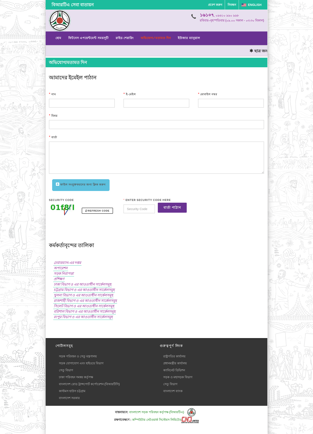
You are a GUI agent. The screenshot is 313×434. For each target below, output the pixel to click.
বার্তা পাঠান (172, 207)
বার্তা (54, 137)
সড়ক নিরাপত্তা (64, 273)
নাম (53, 94)
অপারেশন (61, 268)
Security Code (61, 200)
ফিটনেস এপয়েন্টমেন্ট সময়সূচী (88, 38)
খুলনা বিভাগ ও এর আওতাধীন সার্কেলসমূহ (83, 295)
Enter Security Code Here (147, 200)
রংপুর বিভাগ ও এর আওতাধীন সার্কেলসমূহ (83, 317)
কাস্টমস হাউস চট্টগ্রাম (72, 391)
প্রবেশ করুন (215, 5)
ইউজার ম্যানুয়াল (189, 38)
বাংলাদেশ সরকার (69, 398)
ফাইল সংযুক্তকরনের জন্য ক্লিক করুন (83, 184)
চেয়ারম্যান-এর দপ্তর (67, 262)
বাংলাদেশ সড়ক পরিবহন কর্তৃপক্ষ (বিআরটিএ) (162, 412)
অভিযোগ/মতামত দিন (156, 38)
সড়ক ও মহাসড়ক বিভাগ (177, 377)
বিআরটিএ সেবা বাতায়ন (73, 4)
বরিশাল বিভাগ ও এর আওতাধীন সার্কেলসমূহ (84, 311)
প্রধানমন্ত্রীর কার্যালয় (175, 363)
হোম (58, 38)
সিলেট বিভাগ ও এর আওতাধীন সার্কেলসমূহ (84, 306)
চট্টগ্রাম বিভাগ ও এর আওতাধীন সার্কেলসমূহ (84, 290)
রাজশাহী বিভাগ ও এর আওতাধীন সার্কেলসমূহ (85, 300)
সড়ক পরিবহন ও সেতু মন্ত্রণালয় (78, 356)
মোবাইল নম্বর (208, 94)
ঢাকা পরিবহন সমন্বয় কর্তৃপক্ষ (76, 377)
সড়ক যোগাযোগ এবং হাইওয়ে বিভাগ (81, 363)
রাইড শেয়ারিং (125, 38)
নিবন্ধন (232, 5)
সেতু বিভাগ (66, 370)
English (251, 5)
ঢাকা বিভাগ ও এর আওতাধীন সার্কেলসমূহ (82, 284)
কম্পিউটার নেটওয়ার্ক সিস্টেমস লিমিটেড (165, 419)
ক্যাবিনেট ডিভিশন (174, 370)
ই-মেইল (131, 94)
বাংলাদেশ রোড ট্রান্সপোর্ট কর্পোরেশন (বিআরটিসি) (89, 384)
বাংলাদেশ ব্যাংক (173, 391)
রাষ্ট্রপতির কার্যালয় (174, 356)
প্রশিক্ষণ (59, 279)
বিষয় (54, 115)
